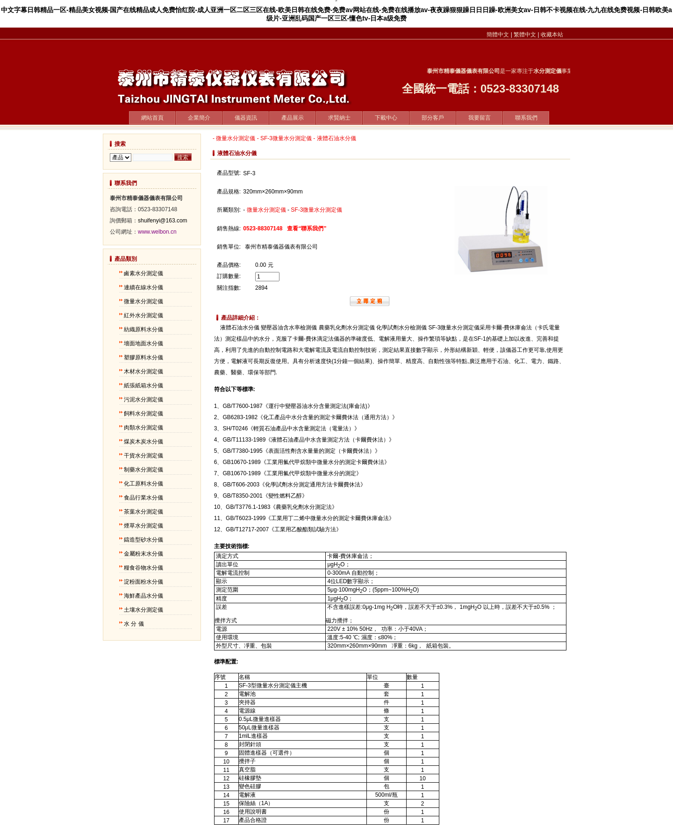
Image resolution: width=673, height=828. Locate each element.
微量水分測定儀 (143, 301)
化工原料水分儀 (143, 483)
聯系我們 (526, 117)
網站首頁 (152, 117)
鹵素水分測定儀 (143, 273)
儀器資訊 (246, 117)
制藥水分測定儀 (143, 469)
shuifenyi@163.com (162, 220)
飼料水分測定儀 (143, 413)
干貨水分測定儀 (143, 455)
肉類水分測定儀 (143, 427)
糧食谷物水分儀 (143, 567)
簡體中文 (498, 34)
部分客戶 (433, 117)
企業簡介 (199, 117)
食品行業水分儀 (143, 497)
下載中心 (386, 117)
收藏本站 (552, 34)
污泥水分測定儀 (143, 399)
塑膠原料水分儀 (143, 357)
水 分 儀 (134, 624)
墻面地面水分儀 (143, 343)
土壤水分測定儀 (143, 610)
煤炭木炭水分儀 (143, 441)
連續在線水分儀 (143, 287)
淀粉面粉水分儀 (143, 581)
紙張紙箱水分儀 (143, 385)
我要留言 (479, 117)
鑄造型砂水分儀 (143, 539)
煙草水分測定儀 (143, 525)
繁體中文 (525, 34)
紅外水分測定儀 (143, 315)
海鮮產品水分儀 (143, 595)
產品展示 (292, 117)
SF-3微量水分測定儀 (286, 138)
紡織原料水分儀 (143, 329)
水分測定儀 (551, 71)
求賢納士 (339, 117)
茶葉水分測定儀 (143, 511)
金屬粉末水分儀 (143, 553)
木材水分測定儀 (143, 371)
